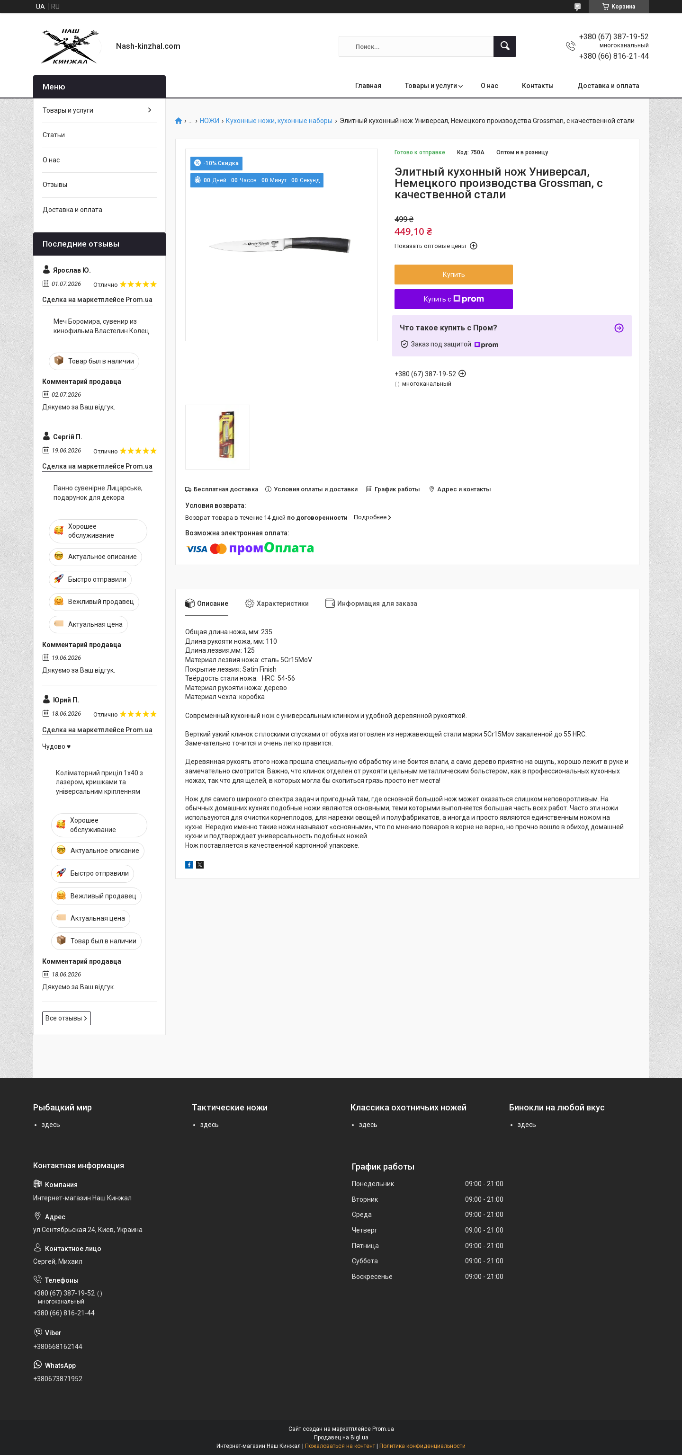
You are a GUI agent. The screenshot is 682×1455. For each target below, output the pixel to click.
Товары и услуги (431, 85)
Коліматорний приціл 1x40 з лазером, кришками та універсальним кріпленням (99, 782)
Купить (454, 274)
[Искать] (505, 46)
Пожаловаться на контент (340, 1446)
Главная (368, 85)
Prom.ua (383, 1429)
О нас (489, 85)
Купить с (454, 299)
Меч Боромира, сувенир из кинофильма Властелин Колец (101, 326)
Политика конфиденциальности (422, 1446)
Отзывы (55, 184)
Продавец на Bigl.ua (341, 1437)
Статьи (54, 135)
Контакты (538, 85)
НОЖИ (209, 120)
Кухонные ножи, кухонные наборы (279, 120)
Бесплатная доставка (226, 489)
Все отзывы (63, 1018)
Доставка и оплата (608, 85)
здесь (51, 1124)
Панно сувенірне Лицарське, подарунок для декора (98, 492)
